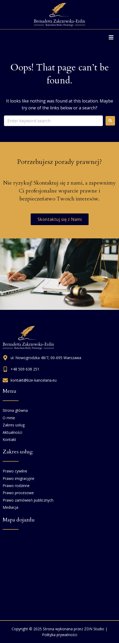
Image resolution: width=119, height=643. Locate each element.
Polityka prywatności (59, 634)
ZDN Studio (94, 628)
